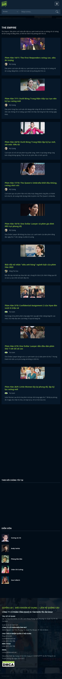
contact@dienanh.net (9, 652)
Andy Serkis (15, 548)
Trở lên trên (6, 676)
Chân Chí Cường (17, 570)
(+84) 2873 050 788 (8, 641)
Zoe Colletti (15, 580)
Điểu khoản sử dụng (26, 607)
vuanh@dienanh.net (8, 639)
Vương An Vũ (16, 538)
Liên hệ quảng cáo (49, 607)
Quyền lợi (7, 607)
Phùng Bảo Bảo (16, 559)
